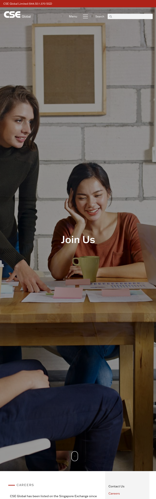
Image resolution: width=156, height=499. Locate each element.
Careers (114, 494)
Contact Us (116, 486)
